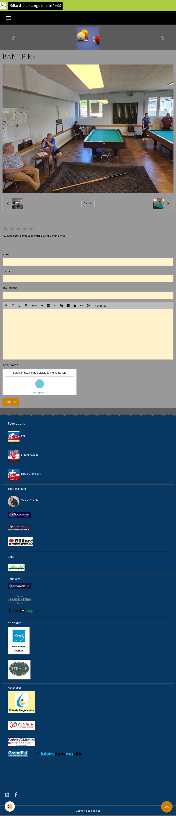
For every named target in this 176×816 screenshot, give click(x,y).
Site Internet (10, 287)
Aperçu (99, 306)
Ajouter (10, 402)
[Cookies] (10, 806)
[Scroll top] (167, 807)
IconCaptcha (38, 393)
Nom (6, 254)
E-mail (7, 271)
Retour (88, 203)
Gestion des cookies (88, 811)
